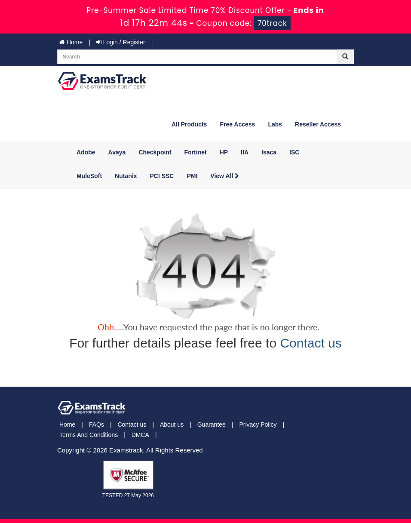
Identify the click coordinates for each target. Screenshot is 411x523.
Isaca (268, 152)
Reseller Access (318, 124)
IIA (244, 152)
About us (172, 424)
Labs (275, 124)
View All (224, 175)
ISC (294, 152)
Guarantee (211, 424)
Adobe (86, 152)
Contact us (310, 343)
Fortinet (195, 152)
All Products (189, 124)
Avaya (117, 152)
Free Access (237, 124)
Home (71, 42)
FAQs (96, 424)
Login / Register (120, 42)
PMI (192, 175)
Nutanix (126, 175)
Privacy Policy (257, 424)
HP (224, 152)
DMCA (140, 434)
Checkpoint (154, 152)
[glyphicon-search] (345, 56)
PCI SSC (162, 175)
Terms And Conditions (88, 434)
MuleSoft (89, 175)
